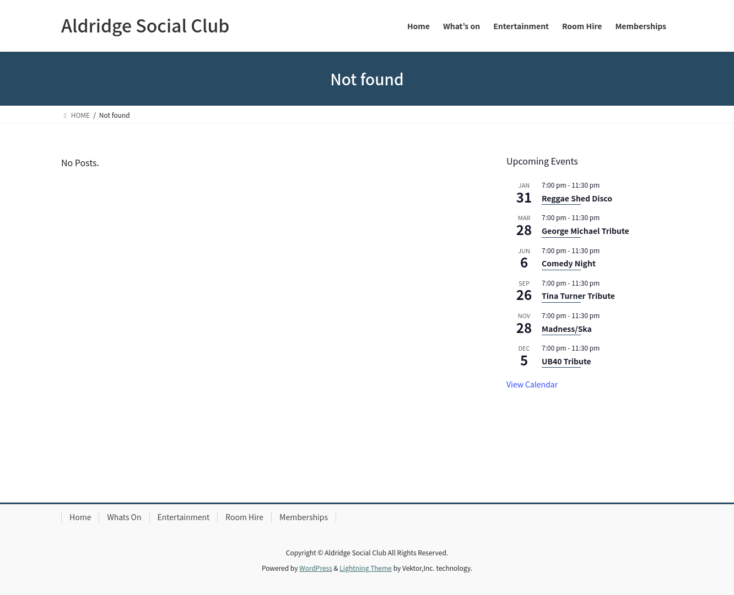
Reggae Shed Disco (577, 198)
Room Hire (244, 516)
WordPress (315, 567)
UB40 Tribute (566, 361)
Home (80, 516)
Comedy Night (569, 263)
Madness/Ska (567, 328)
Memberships (303, 516)
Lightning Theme (365, 567)
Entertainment (184, 516)
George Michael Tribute (585, 230)
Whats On (124, 516)
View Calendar (532, 384)
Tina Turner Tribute (578, 295)
